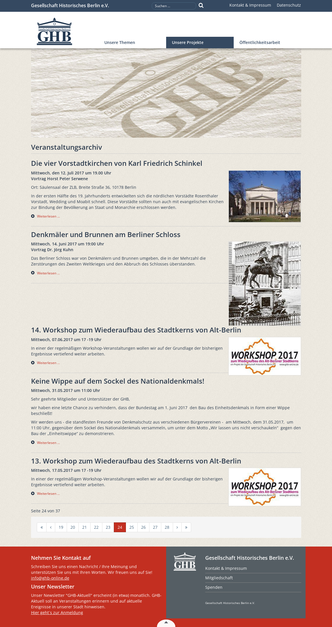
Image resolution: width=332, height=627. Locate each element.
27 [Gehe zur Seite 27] (155, 527)
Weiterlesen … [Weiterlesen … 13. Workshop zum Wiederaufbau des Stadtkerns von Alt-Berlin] (48, 493)
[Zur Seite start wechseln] (42, 527)
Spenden (213, 587)
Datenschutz (289, 5)
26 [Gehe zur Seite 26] (143, 527)
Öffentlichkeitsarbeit (259, 42)
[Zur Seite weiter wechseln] (177, 527)
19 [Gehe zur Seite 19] (61, 527)
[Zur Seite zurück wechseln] (50, 527)
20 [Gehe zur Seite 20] (72, 527)
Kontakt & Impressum (250, 5)
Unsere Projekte (188, 42)
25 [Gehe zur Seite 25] (131, 527)
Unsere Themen (119, 42)
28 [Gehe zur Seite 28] (167, 527)
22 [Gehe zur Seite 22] (96, 527)
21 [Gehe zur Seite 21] (84, 527)
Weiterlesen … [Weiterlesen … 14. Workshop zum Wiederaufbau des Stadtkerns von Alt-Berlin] (48, 362)
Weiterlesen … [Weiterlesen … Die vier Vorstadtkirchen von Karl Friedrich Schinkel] (48, 216)
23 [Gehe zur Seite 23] (108, 527)
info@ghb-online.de (50, 578)
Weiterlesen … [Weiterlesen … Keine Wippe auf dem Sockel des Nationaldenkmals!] (48, 442)
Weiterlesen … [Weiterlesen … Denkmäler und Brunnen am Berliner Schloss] (48, 273)
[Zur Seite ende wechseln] (186, 527)
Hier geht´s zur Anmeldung (57, 612)
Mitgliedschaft (219, 577)
